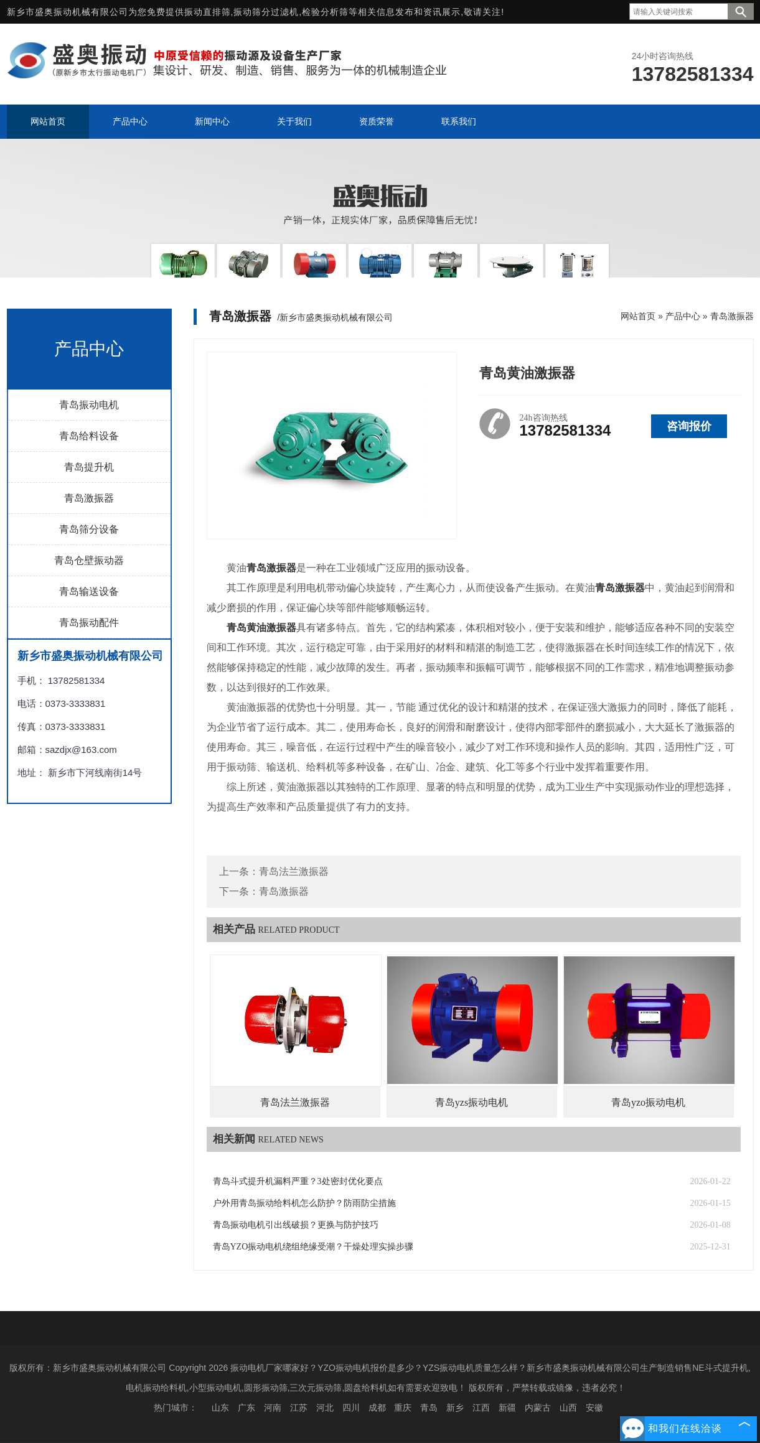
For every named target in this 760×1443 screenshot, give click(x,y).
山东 (220, 1408)
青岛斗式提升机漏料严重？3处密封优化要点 (298, 1181)
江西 (481, 1408)
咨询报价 (689, 426)
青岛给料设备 (89, 436)
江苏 (298, 1408)
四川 (351, 1408)
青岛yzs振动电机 (471, 1102)
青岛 (429, 1408)
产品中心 (682, 316)
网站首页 (638, 316)
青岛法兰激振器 (294, 871)
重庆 (402, 1408)
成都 (377, 1408)
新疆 (507, 1408)
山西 (568, 1408)
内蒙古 (538, 1408)
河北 (325, 1408)
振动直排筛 (207, 12)
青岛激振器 (89, 498)
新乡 (455, 1408)
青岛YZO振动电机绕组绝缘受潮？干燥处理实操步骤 (313, 1246)
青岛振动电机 (89, 404)
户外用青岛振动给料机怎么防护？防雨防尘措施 (304, 1203)
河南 (272, 1408)
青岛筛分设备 (89, 529)
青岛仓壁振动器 (89, 560)
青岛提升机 (89, 467)
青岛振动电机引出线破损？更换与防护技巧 (295, 1225)
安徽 (594, 1408)
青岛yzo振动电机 (648, 1102)
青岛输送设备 (89, 591)
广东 (246, 1408)
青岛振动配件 (89, 622)
